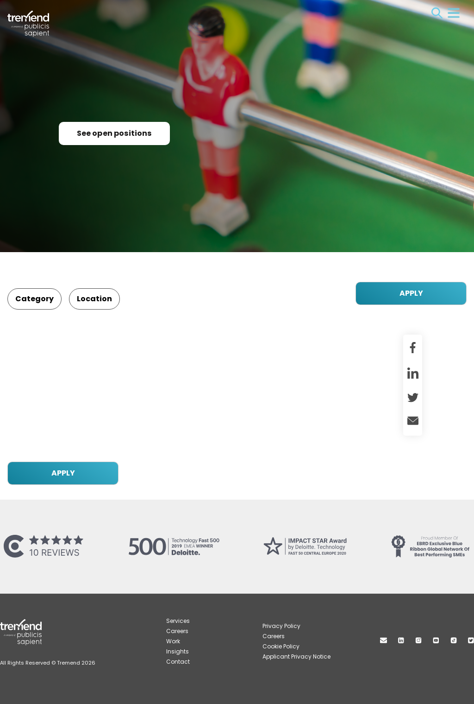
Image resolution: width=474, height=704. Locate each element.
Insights (177, 651)
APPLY (411, 293)
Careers (177, 631)
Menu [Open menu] (453, 13)
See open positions (114, 133)
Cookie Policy (280, 646)
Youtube (436, 640)
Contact (178, 662)
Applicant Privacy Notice (296, 656)
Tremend (33, 14)
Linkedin (401, 640)
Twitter (471, 640)
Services (178, 621)
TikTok (453, 640)
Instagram (418, 640)
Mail (383, 640)
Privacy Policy (281, 626)
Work (173, 641)
